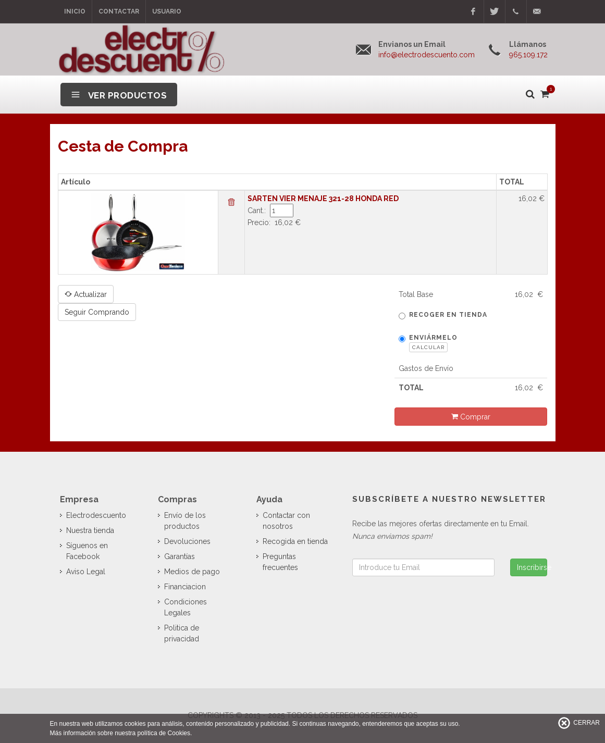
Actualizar (86, 294)
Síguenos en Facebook (87, 551)
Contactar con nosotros (286, 520)
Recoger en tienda (443, 315)
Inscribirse (532, 567)
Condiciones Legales (185, 607)
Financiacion (185, 587)
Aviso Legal (85, 571)
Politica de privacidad (181, 633)
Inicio (74, 11)
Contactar (118, 11)
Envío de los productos (185, 520)
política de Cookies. (165, 733)
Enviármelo (428, 343)
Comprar (470, 416)
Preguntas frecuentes (280, 562)
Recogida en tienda (295, 541)
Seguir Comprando (97, 312)
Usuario (166, 11)
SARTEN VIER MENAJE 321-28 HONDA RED (323, 198)
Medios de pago (192, 571)
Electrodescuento (96, 515)
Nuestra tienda (90, 530)
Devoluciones (187, 541)
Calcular (428, 347)
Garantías (179, 556)
